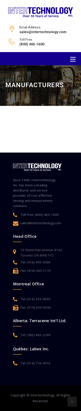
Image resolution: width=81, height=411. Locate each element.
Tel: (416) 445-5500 (35, 262)
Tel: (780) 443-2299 (35, 335)
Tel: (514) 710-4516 (35, 363)
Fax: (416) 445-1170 (35, 270)
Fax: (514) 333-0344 (35, 307)
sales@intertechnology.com (40, 223)
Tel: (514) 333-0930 (35, 299)
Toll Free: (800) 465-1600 (39, 214)
